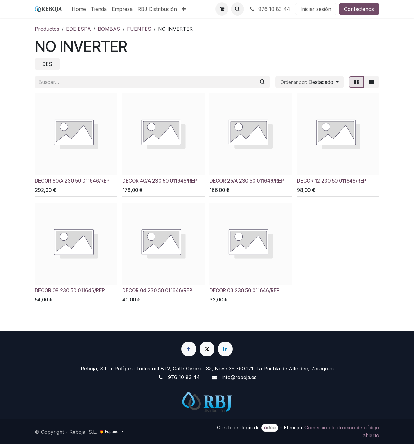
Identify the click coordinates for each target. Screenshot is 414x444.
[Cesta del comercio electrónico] (221, 9)
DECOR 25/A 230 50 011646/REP (246, 180)
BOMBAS (109, 29)
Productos (47, 29)
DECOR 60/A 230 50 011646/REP (72, 180)
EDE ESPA (78, 29)
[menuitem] (78, 9)
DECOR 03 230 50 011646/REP (244, 290)
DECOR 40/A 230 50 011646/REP (159, 180)
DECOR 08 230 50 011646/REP (70, 290)
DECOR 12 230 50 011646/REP (331, 180)
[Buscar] (262, 82)
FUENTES (139, 29)
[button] (237, 9)
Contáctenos (359, 9)
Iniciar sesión (315, 9)
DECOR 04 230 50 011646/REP (157, 290)
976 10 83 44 (269, 9)
